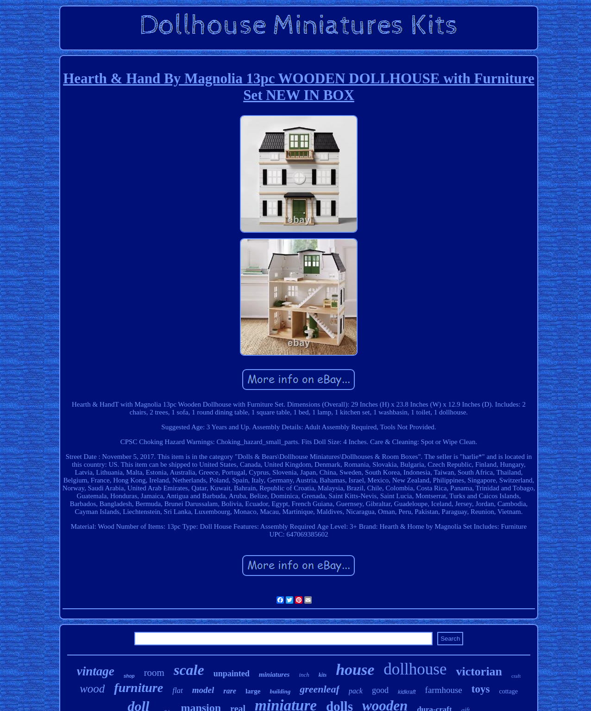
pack (356, 691)
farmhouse (443, 690)
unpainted (232, 673)
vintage (95, 671)
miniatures (274, 674)
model (203, 690)
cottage (508, 691)
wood (92, 688)
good (380, 690)
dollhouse (415, 669)
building (280, 691)
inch (304, 674)
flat (177, 690)
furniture (138, 687)
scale (189, 670)
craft (516, 676)
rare (229, 691)
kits (323, 675)
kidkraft (407, 692)
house (355, 669)
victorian (479, 671)
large (252, 691)
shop (129, 676)
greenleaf (320, 689)
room (154, 672)
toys (481, 689)
